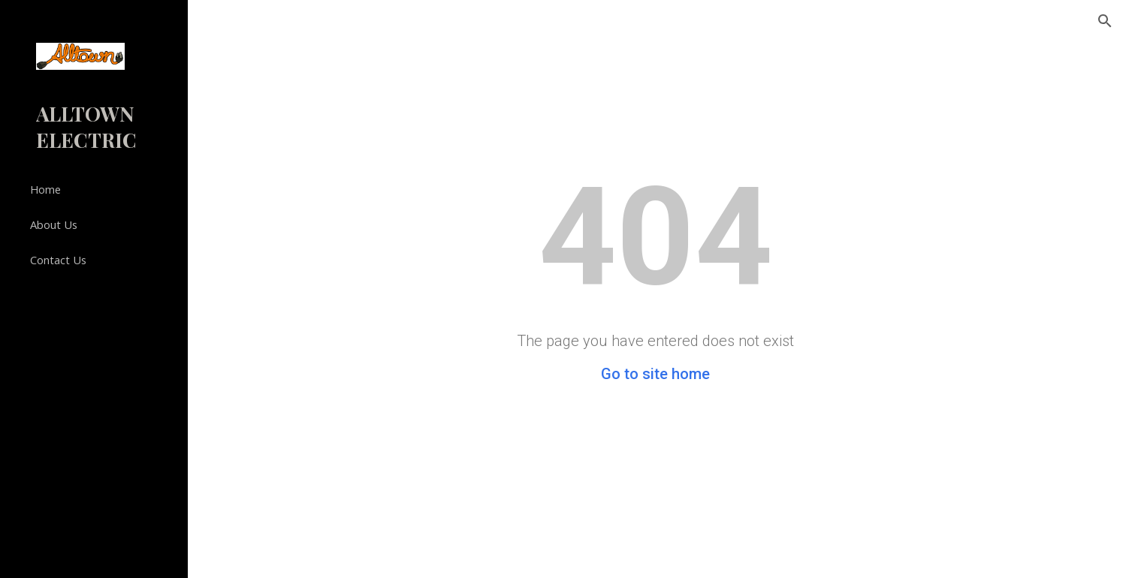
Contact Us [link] (58, 259)
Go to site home (655, 374)
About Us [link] (53, 224)
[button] (1105, 21)
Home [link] (45, 189)
